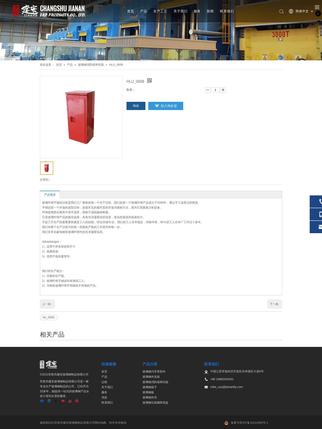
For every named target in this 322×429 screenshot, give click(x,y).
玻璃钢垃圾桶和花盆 (155, 402)
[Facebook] (42, 401)
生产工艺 (160, 11)
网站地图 (100, 422)
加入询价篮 (169, 106)
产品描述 (50, 194)
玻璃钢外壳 (150, 397)
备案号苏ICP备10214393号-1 (249, 422)
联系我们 (227, 11)
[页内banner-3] (161, 30)
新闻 (210, 11)
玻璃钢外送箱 (151, 376)
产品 (143, 11)
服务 (197, 11)
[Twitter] (56, 401)
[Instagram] (70, 401)
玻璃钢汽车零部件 (154, 371)
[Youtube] (63, 401)
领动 (123, 422)
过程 (104, 382)
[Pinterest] (77, 401)
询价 (136, 106)
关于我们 (180, 11)
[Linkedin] (49, 401)
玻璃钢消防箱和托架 (155, 382)
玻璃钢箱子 (150, 387)
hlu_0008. (49, 317)
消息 (104, 397)
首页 (130, 11)
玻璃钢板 (148, 392)
